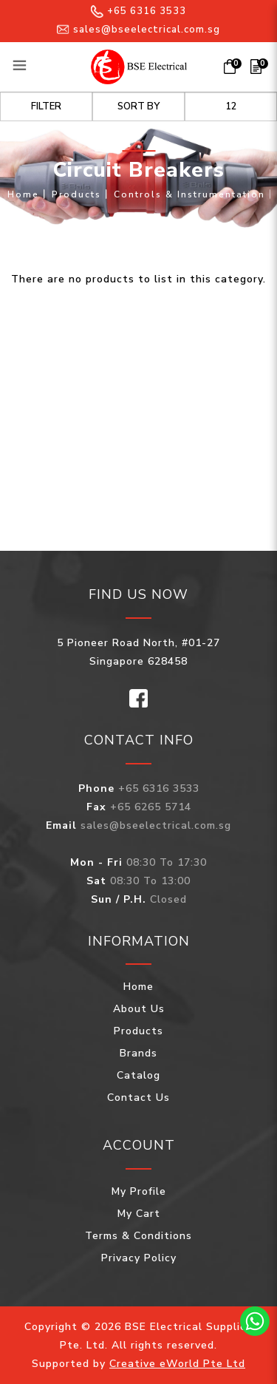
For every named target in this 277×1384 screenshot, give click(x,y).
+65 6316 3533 (138, 11)
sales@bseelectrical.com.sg (138, 29)
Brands (138, 1053)
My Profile (139, 1191)
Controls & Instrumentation (189, 194)
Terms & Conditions (138, 1236)
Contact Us (138, 1097)
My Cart (138, 1214)
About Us (139, 1009)
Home (23, 194)
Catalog (138, 1075)
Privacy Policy (139, 1258)
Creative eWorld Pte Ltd (177, 1364)
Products (76, 194)
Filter (46, 106)
